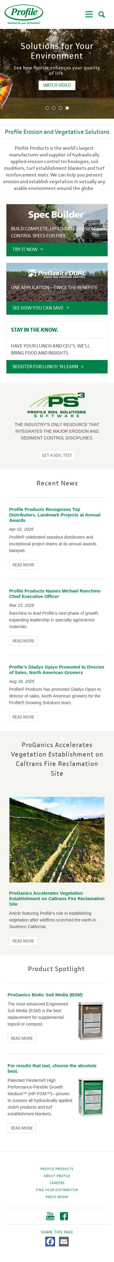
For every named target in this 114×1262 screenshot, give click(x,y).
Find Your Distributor (57, 1190)
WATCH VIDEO (93, 85)
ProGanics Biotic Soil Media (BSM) (45, 994)
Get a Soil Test (57, 455)
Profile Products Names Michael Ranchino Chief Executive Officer (55, 593)
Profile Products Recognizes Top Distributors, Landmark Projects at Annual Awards (54, 515)
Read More (23, 565)
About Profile (57, 1176)
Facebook (64, 1216)
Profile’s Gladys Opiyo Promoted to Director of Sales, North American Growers (57, 669)
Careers (57, 1183)
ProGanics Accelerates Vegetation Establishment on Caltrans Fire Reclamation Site (57, 898)
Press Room (57, 1197)
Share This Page (57, 1232)
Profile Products (57, 1169)
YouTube (50, 1216)
